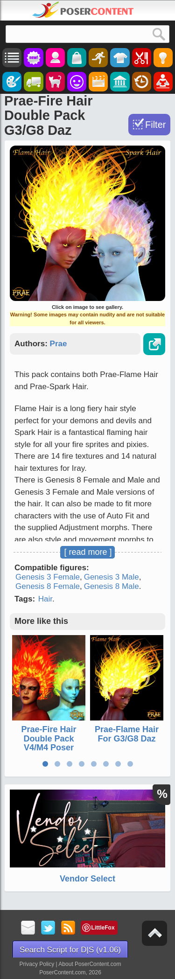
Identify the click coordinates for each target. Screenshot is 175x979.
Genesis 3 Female (47, 577)
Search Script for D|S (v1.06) (70, 949)
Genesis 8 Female (47, 586)
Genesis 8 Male (111, 586)
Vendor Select (87, 878)
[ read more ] (88, 552)
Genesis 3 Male (111, 577)
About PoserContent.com (89, 964)
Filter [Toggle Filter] (155, 124)
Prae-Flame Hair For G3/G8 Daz (127, 734)
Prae (58, 343)
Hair (45, 598)
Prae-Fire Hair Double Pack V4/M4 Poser (48, 739)
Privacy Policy (37, 964)
